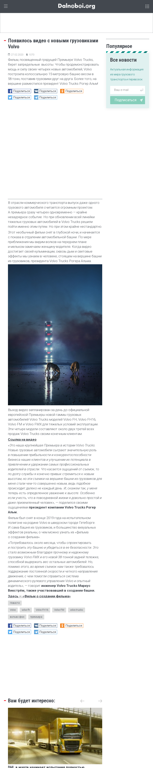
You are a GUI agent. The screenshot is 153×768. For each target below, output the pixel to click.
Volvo (13, 519)
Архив (93, 746)
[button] (100, 610)
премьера (36, 526)
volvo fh (26, 519)
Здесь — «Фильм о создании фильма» (39, 506)
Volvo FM (59, 519)
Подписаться (129, 100)
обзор (96, 715)
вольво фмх (17, 526)
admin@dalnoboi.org (70, 746)
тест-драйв (60, 715)
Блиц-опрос (112, 715)
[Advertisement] (55, 574)
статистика (80, 715)
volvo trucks (76, 519)
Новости (15, 512)
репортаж (41, 715)
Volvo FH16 (42, 519)
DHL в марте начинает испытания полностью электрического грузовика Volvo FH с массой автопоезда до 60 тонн (46, 682)
